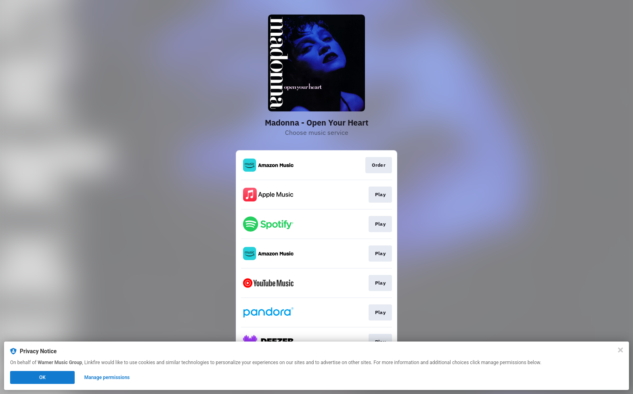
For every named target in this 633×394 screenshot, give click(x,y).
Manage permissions (107, 377)
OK (42, 377)
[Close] (620, 350)
